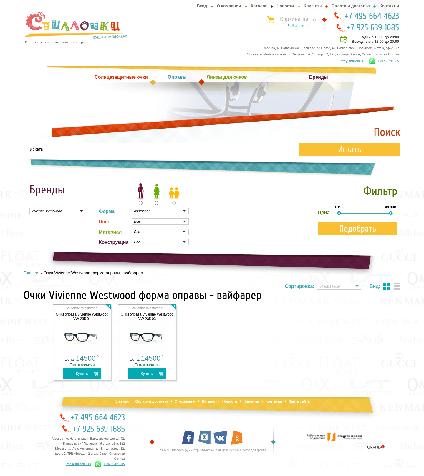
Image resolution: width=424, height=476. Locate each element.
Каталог (259, 6)
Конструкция (114, 242)
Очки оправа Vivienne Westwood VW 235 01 (82, 316)
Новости (285, 6)
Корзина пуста (298, 19)
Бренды (318, 77)
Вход (202, 6)
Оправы (177, 77)
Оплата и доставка (351, 6)
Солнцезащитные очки (121, 77)
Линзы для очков (227, 77)
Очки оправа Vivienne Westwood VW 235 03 (147, 316)
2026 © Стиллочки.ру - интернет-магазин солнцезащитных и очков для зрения (212, 450)
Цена (323, 212)
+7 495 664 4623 (372, 16)
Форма (107, 211)
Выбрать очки (297, 26)
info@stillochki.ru (352, 61)
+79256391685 (384, 61)
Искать (349, 149)
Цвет (104, 221)
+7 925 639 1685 (373, 27)
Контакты (389, 6)
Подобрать (357, 229)
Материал (110, 231)
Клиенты (313, 6)
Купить (82, 373)
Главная (121, 401)
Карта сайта (299, 401)
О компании (229, 6)
